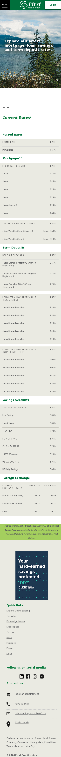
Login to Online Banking (18, 611)
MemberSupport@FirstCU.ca (30, 713)
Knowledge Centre (16, 621)
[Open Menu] (5, 5)
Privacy (10, 648)
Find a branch (22, 722)
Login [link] (52, 5)
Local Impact (13, 627)
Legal (9, 654)
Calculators (12, 616)
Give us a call (22, 704)
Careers (10, 632)
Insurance (11, 643)
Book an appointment (27, 694)
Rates (9, 638)
